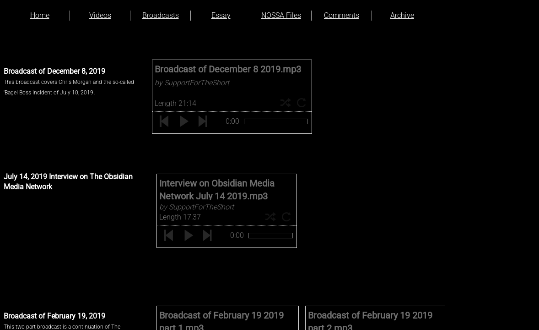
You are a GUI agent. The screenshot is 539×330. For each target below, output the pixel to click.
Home (39, 15)
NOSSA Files (281, 15)
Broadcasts (160, 15)
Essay (221, 15)
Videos (100, 15)
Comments (341, 15)
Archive (402, 15)
